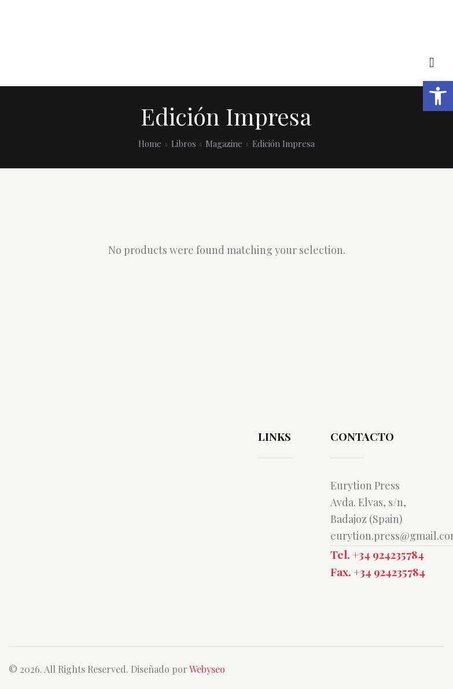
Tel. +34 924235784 (377, 554)
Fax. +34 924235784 (377, 571)
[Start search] (432, 62)
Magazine (223, 143)
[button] (438, 96)
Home (149, 143)
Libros (183, 143)
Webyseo (207, 669)
